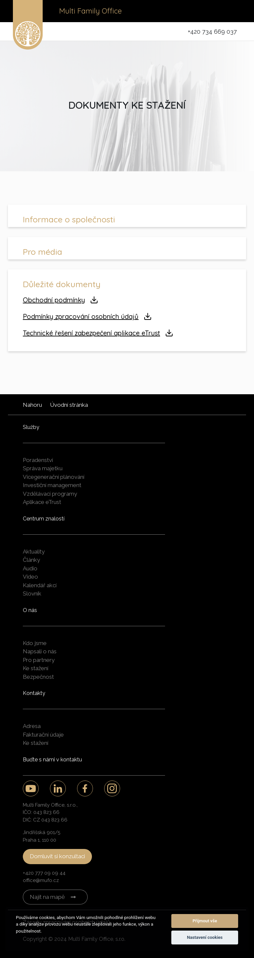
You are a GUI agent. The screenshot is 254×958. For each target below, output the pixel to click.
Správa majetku (43, 468)
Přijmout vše (204, 920)
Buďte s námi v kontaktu (52, 759)
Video (30, 576)
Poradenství (38, 460)
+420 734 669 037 (212, 31)
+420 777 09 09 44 (44, 873)
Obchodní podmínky (54, 300)
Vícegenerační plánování (53, 477)
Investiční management (52, 485)
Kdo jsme (35, 643)
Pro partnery (39, 660)
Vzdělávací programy (50, 493)
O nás (30, 610)
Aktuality (34, 551)
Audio (30, 568)
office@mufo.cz (41, 880)
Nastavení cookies (205, 937)
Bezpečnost (38, 676)
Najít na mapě (47, 897)
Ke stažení (35, 668)
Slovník (32, 593)
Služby (31, 427)
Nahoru (32, 405)
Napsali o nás (40, 651)
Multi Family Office (90, 11)
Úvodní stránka (69, 405)
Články (31, 559)
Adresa (32, 726)
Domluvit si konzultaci (57, 856)
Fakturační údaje (43, 734)
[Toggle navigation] (232, 11)
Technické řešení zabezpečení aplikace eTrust (91, 333)
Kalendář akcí (40, 585)
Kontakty (34, 693)
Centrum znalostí (43, 519)
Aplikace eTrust (42, 502)
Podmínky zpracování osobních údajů (81, 316)
